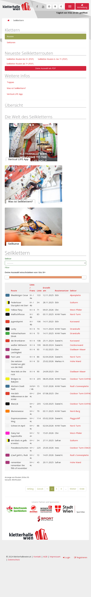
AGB (45, 556)
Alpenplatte (75, 295)
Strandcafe (75, 328)
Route (14, 290)
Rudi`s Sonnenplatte (79, 386)
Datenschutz (14, 559)
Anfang (30, 488)
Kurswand (74, 321)
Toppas (10, 82)
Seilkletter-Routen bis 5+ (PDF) (20, 59)
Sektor (8, 258)
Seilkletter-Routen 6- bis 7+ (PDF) (52, 59)
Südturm (74, 302)
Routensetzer (62, 290)
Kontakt (37, 556)
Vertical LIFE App (15, 94)
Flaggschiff (75, 418)
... (65, 488)
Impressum (55, 556)
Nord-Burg (75, 411)
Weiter (73, 488)
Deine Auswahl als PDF (45, 68)
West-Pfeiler (76, 309)
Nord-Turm (75, 314)
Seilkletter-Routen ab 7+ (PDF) (20, 63)
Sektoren (11, 42)
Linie (39, 290)
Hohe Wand (75, 361)
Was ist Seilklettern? (16, 88)
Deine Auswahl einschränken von (25, 272)
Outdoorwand (76, 345)
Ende (82, 488)
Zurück (40, 488)
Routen (10, 36)
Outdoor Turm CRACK (80, 447)
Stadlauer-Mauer (78, 349)
